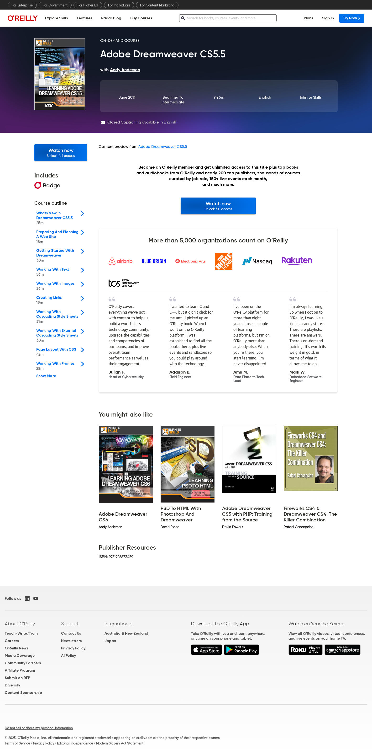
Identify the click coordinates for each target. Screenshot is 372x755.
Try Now (352, 18)
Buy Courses (141, 18)
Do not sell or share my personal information (39, 728)
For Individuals (119, 5)
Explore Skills (56, 18)
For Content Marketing (157, 5)
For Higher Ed (88, 5)
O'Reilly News (16, 648)
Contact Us (71, 633)
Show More (46, 376)
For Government (55, 5)
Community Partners (23, 662)
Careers (12, 640)
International (118, 623)
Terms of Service (17, 743)
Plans (308, 18)
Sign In (328, 18)
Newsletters (71, 640)
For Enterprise (22, 5)
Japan (110, 640)
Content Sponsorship (23, 692)
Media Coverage (20, 655)
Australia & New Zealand (126, 633)
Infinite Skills (311, 97)
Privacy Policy (73, 648)
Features (84, 18)
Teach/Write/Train (21, 633)
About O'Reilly (20, 623)
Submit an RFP (17, 677)
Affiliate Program (20, 670)
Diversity (12, 685)
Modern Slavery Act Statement (119, 743)
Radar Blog (111, 18)
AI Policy (68, 655)
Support (70, 623)
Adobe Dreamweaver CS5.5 (162, 146)
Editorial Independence (75, 743)
